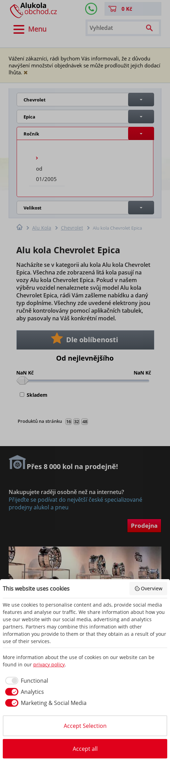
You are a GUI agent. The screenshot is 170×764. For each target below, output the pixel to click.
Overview (148, 588)
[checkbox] (25, 680)
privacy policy (49, 664)
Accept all (85, 749)
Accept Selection (85, 726)
